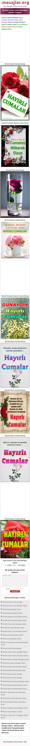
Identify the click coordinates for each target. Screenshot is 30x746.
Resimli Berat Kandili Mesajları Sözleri (15, 620)
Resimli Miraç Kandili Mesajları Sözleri (15, 689)
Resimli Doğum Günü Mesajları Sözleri (15, 631)
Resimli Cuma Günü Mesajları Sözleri (14, 624)
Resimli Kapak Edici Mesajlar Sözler (14, 670)
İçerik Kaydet (15, 591)
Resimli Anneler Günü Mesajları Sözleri (15, 606)
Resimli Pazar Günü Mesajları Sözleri (14, 698)
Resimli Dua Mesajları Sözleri (12, 639)
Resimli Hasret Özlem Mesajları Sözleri (15, 652)
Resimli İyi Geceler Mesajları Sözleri (14, 663)
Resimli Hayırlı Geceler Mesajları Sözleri (15, 656)
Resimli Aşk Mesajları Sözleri (12, 609)
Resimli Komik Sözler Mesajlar (12, 678)
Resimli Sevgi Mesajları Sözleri (12, 712)
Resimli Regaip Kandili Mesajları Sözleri (15, 708)
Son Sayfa (21, 565)
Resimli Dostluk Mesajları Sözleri (13, 635)
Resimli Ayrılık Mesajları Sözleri (12, 613)
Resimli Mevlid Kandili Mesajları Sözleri (15, 685)
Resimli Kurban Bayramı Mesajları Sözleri (16, 681)
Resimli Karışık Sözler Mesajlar (12, 674)
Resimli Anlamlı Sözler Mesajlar (12, 602)
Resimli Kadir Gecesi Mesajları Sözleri (15, 667)
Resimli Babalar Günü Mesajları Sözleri (15, 617)
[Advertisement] (15, 45)
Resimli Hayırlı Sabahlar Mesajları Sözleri (16, 659)
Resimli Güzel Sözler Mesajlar (12, 648)
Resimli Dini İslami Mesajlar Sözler (13, 628)
